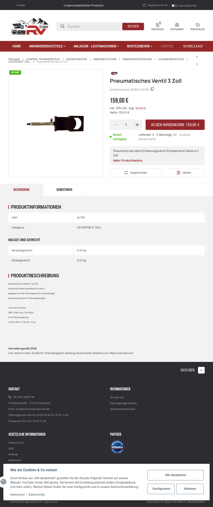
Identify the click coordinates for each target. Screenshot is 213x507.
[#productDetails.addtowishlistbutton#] (183, 172)
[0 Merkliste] (157, 26)
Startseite (14, 59)
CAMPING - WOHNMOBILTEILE (43, 59)
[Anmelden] (177, 26)
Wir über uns (117, 397)
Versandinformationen (122, 409)
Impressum (15, 460)
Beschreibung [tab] (22, 190)
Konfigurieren (161, 488)
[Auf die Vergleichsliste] (135, 172)
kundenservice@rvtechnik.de (33, 409)
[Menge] (126, 124)
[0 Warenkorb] (197, 26)
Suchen (133, 26)
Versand (140, 108)
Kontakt (21, 5)
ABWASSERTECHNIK (104, 59)
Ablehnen (190, 488)
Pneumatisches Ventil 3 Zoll (52, 61)
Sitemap (13, 454)
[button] (47, 46)
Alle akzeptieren (175, 475)
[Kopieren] (152, 89)
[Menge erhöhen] (137, 124)
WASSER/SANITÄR (76, 59)
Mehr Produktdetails (127, 160)
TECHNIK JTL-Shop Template (188, 501)
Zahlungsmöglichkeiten (123, 403)
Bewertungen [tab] (64, 190)
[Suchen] (62, 26)
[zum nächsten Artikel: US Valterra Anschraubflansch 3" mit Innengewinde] (197, 56)
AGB (11, 448)
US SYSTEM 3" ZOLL (19, 61)
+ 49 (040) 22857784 (23, 397)
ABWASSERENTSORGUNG (137, 59)
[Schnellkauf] (193, 46)
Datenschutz (16, 442)
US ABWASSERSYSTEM (171, 59)
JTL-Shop (165, 501)
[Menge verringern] (115, 124)
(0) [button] (155, 5)
